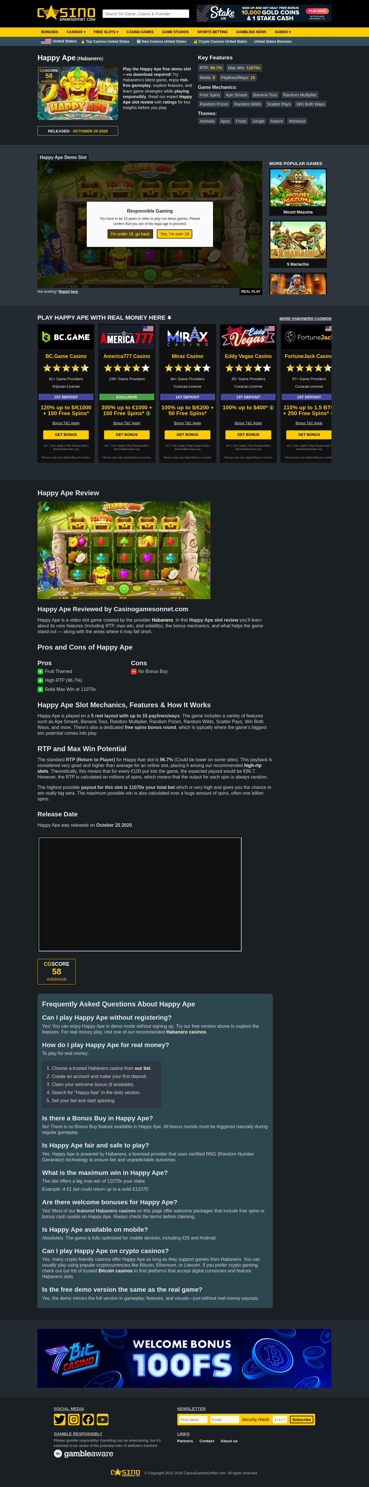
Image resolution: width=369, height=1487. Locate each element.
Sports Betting (212, 32)
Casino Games (140, 32)
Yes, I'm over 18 (174, 234)
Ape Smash (236, 95)
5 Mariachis (298, 264)
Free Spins (210, 95)
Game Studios (175, 32)
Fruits (241, 121)
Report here (68, 292)
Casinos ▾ (76, 32)
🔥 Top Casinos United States (105, 42)
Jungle (258, 121)
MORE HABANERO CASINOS (305, 318)
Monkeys (297, 121)
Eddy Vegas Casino (248, 356)
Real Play (251, 292)
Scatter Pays (279, 104)
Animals (207, 121)
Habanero (90, 58)
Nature (277, 121)
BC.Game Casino (66, 356)
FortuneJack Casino (309, 356)
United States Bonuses (273, 42)
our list (142, 1068)
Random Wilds (247, 104)
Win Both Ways (311, 104)
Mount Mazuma (297, 212)
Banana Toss (265, 95)
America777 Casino (126, 356)
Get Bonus (66, 434)
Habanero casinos (186, 1032)
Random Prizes (214, 104)
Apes (225, 121)
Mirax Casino (188, 356)
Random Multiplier (300, 95)
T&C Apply (56, 445)
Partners (185, 1441)
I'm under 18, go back (130, 234)
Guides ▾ (283, 32)
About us (229, 1441)
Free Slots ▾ (106, 32)
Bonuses (49, 32)
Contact (206, 1441)
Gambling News (251, 32)
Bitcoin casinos (116, 1270)
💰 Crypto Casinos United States (220, 42)
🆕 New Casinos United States (162, 42)
